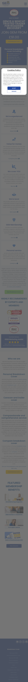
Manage (14, 91)
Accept (14, 88)
